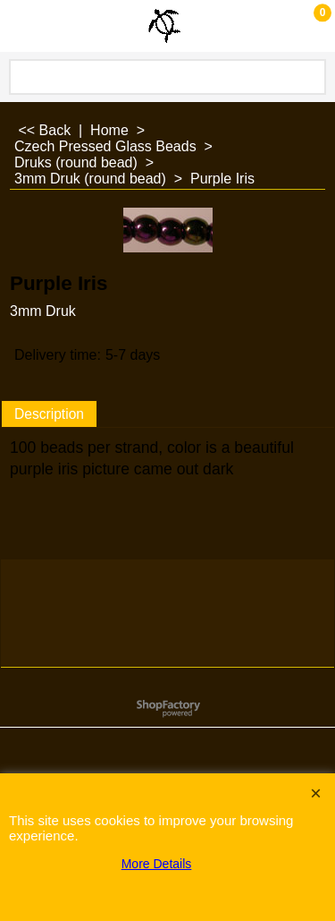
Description (49, 414)
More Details (156, 864)
